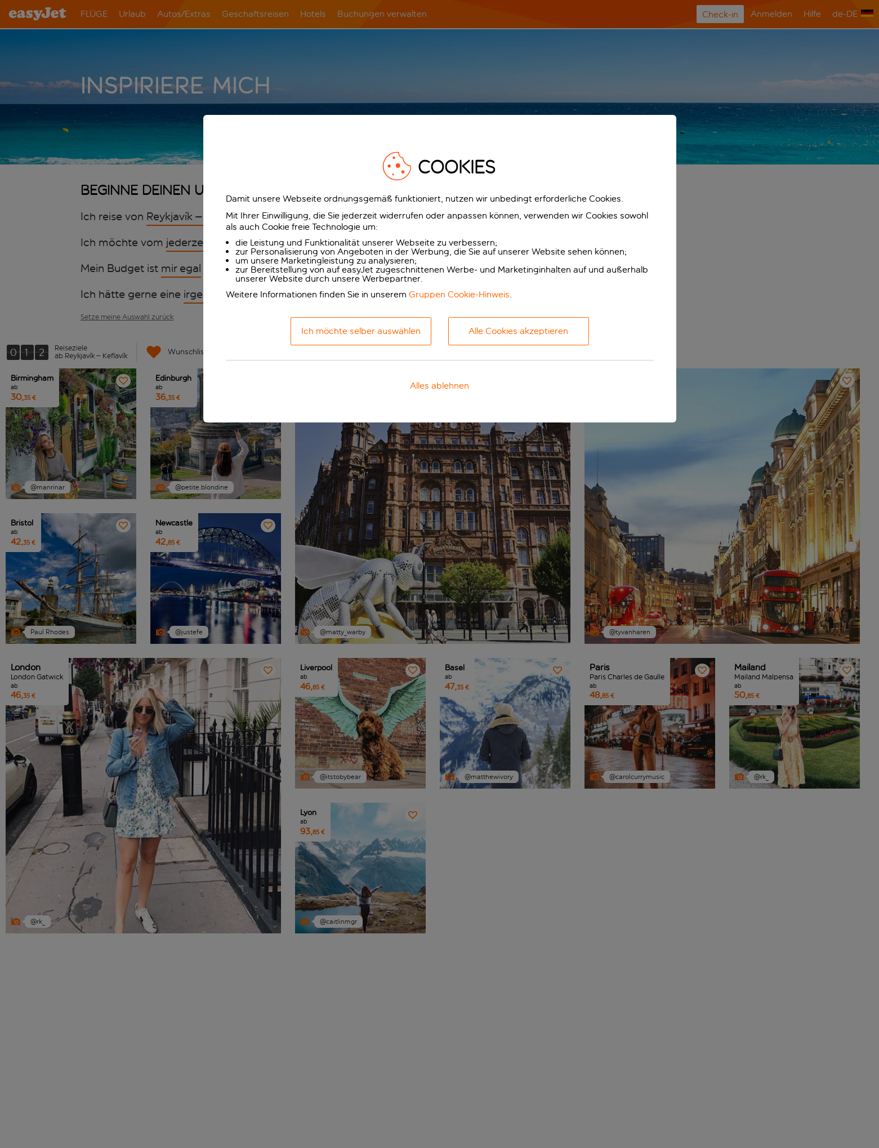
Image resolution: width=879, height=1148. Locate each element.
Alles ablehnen (439, 385)
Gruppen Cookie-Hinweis (459, 294)
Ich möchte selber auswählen (361, 331)
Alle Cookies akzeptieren (518, 331)
